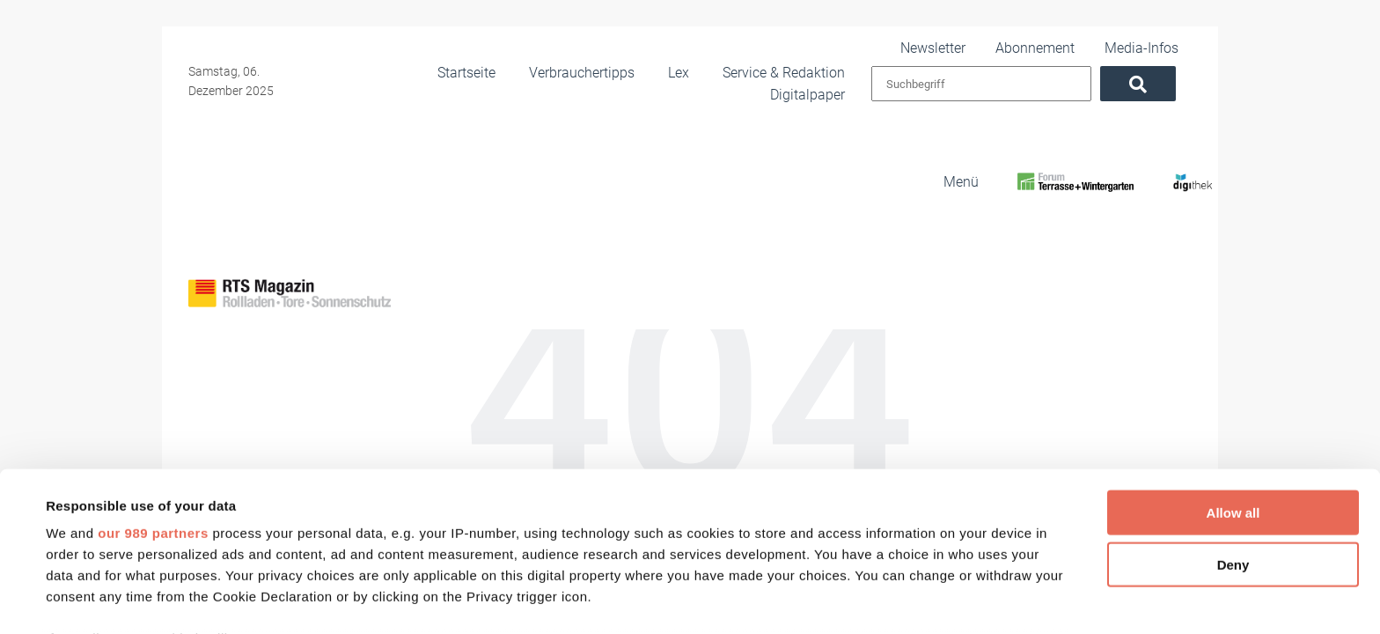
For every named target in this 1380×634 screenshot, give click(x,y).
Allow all (1233, 376)
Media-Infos (1158, 47)
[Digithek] (1171, 178)
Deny (1233, 427)
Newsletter (977, 47)
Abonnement (1066, 47)
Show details (739, 599)
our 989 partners (153, 396)
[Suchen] (1154, 83)
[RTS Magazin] (982, 178)
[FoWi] (1075, 178)
